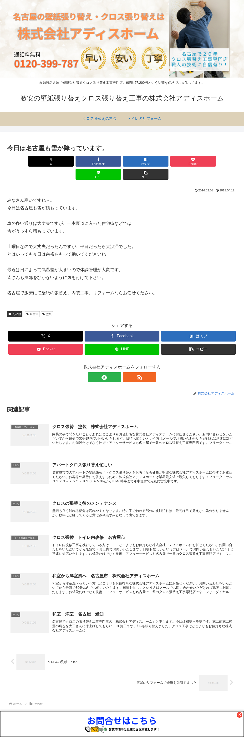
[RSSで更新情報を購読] (127, 364)
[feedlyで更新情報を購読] (116, 364)
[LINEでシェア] (180, 161)
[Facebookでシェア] (64, 161)
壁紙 (47, 301)
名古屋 (32, 301)
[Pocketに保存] (141, 161)
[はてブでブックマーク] (102, 161)
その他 (15, 301)
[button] (218, 161)
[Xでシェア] (25, 161)
